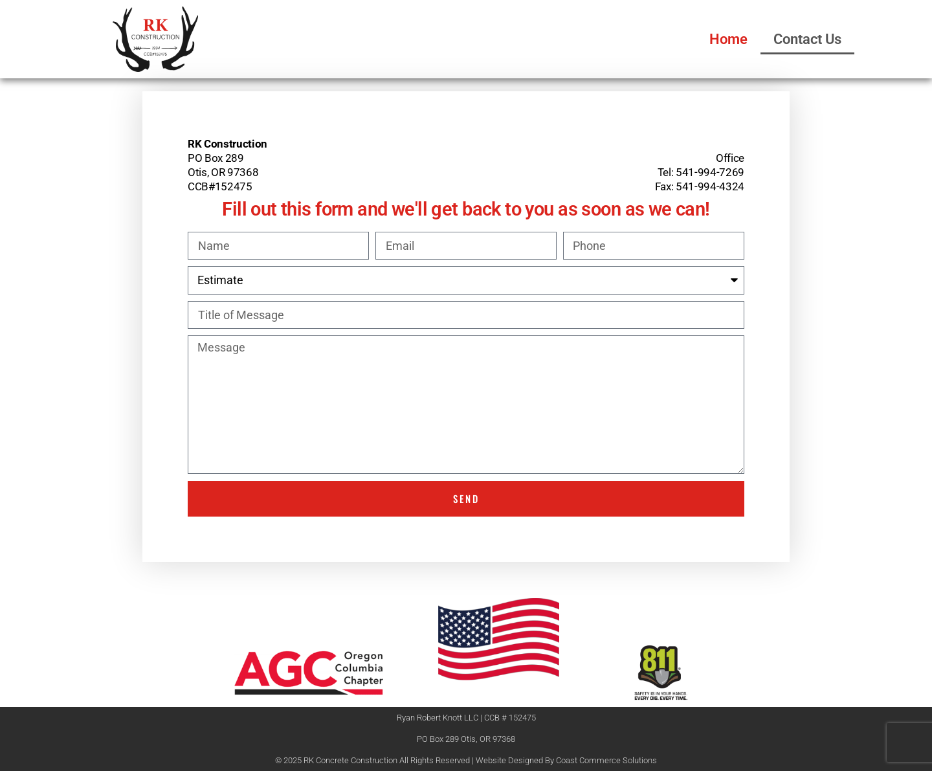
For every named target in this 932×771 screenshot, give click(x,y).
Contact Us (807, 39)
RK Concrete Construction (350, 760)
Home (728, 39)
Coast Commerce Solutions (606, 760)
